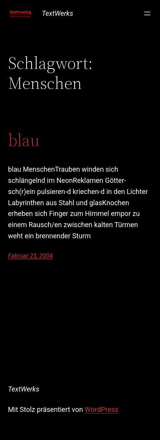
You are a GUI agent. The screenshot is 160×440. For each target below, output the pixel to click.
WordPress (101, 409)
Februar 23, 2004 (30, 255)
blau (24, 140)
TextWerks (57, 13)
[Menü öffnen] (147, 13)
